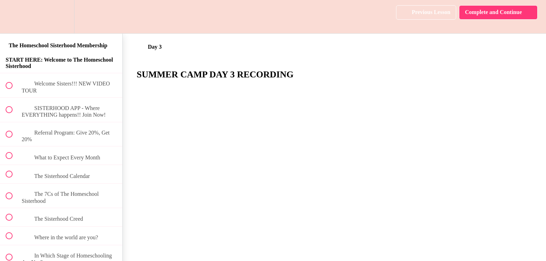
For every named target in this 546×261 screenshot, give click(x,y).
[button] (13, 16)
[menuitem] (61, 16)
